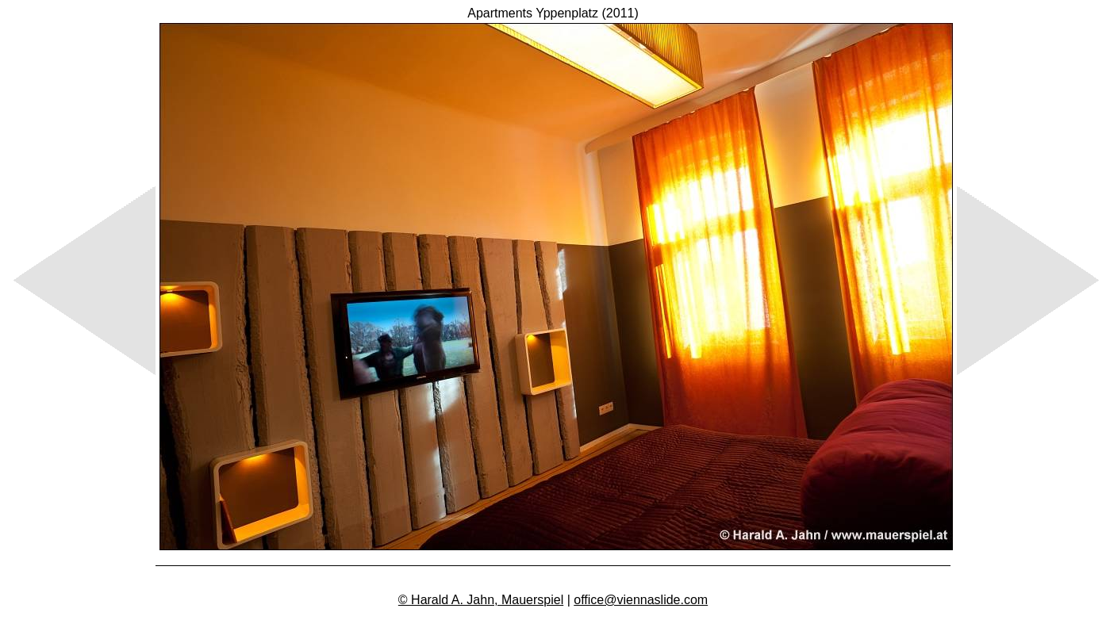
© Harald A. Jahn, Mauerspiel (480, 600)
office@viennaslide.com (641, 600)
